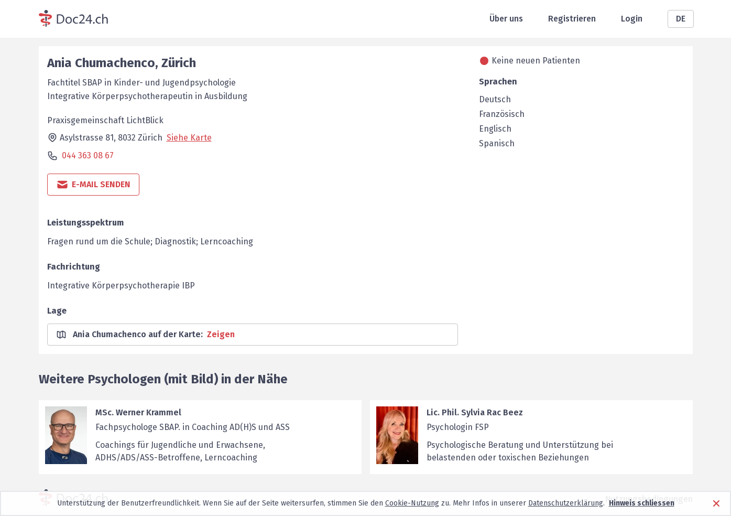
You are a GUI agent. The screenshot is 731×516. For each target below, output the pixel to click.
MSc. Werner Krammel (138, 412)
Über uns (506, 19)
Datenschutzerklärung (565, 503)
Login (631, 19)
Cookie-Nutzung (412, 503)
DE (680, 19)
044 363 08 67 (88, 155)
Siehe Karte (189, 138)
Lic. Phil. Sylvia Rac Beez (475, 412)
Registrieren (572, 19)
